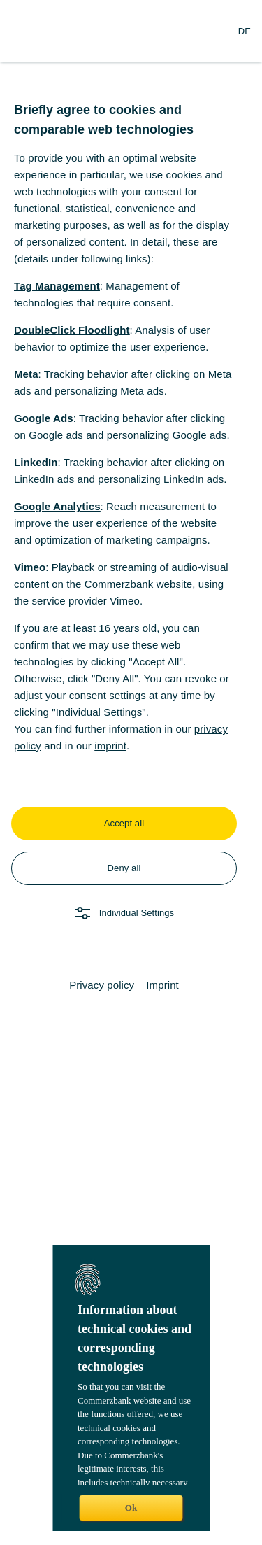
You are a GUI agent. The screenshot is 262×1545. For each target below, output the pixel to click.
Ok (131, 1507)
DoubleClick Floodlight (72, 330)
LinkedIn (35, 462)
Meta (26, 374)
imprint (110, 746)
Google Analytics (57, 506)
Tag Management (57, 286)
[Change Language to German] (244, 30)
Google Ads (43, 418)
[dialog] (131, 772)
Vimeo (29, 567)
